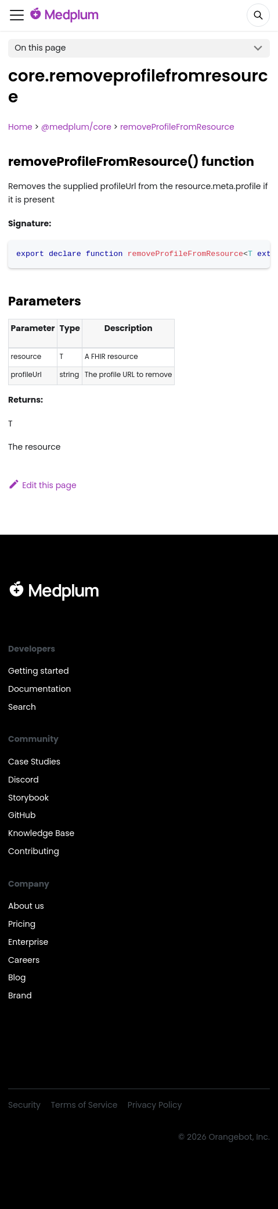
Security (24, 1105)
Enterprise (28, 942)
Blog (17, 977)
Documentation (39, 689)
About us (26, 906)
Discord (23, 779)
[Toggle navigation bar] (17, 15)
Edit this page (42, 485)
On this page (40, 48)
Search (22, 707)
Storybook (28, 797)
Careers (23, 960)
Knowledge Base (41, 833)
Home (20, 127)
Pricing (21, 924)
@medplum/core (76, 127)
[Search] (258, 15)
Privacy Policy (155, 1105)
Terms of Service (84, 1105)
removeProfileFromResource (177, 127)
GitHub (22, 815)
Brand (20, 995)
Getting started (38, 671)
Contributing (33, 851)
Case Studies (34, 761)
